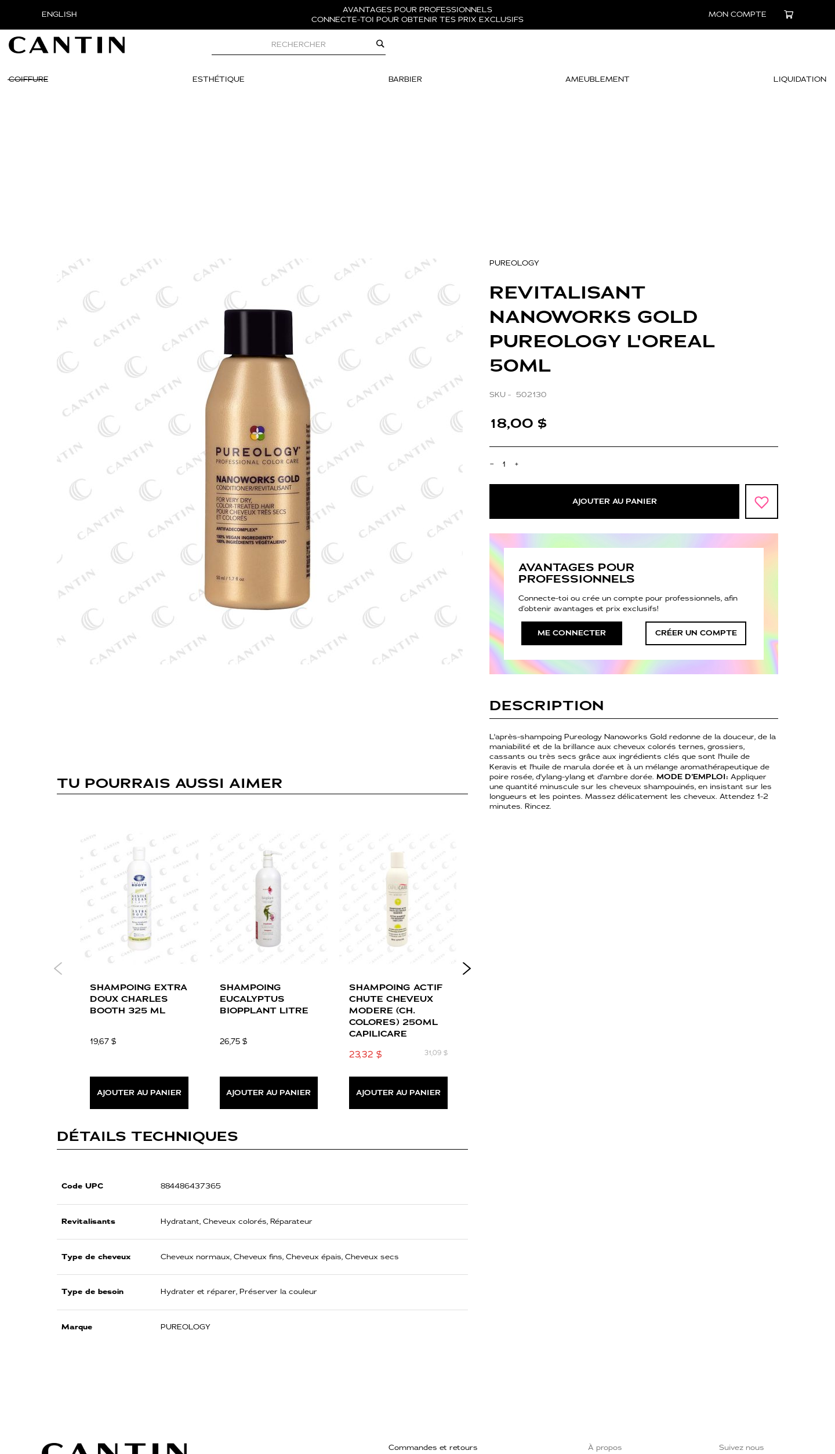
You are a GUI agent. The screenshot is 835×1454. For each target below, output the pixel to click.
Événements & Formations (639, 1385)
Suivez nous (741, 1335)
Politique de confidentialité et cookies (459, 1379)
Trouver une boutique (628, 1352)
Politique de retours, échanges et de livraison (474, 1364)
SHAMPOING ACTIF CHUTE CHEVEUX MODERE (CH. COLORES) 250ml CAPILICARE (395, 898)
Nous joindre (412, 1349)
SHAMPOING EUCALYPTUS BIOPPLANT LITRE (264, 887)
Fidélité (601, 1402)
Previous (58, 856)
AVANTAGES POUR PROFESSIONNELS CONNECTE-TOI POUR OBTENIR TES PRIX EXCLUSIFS (417, 14)
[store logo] (100, 51)
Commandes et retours (433, 1335)
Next (466, 856)
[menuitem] (62, 86)
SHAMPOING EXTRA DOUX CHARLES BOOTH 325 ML (138, 887)
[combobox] (332, 51)
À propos (605, 1335)
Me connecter (572, 520)
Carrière (604, 1368)
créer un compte (696, 520)
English (59, 14)
